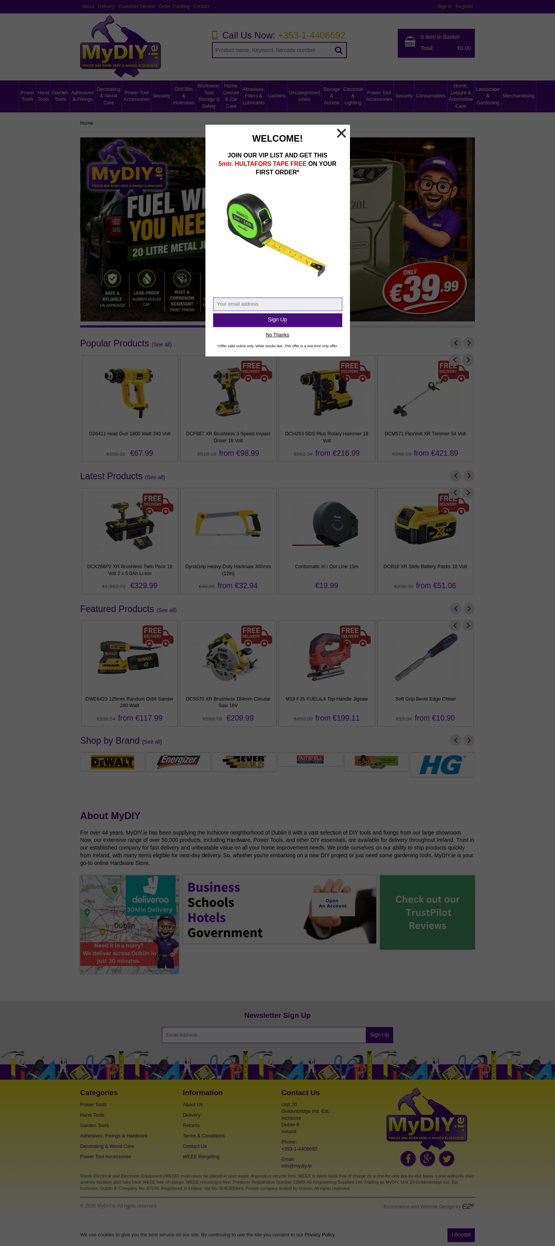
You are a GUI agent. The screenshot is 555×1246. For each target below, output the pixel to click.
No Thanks (277, 335)
